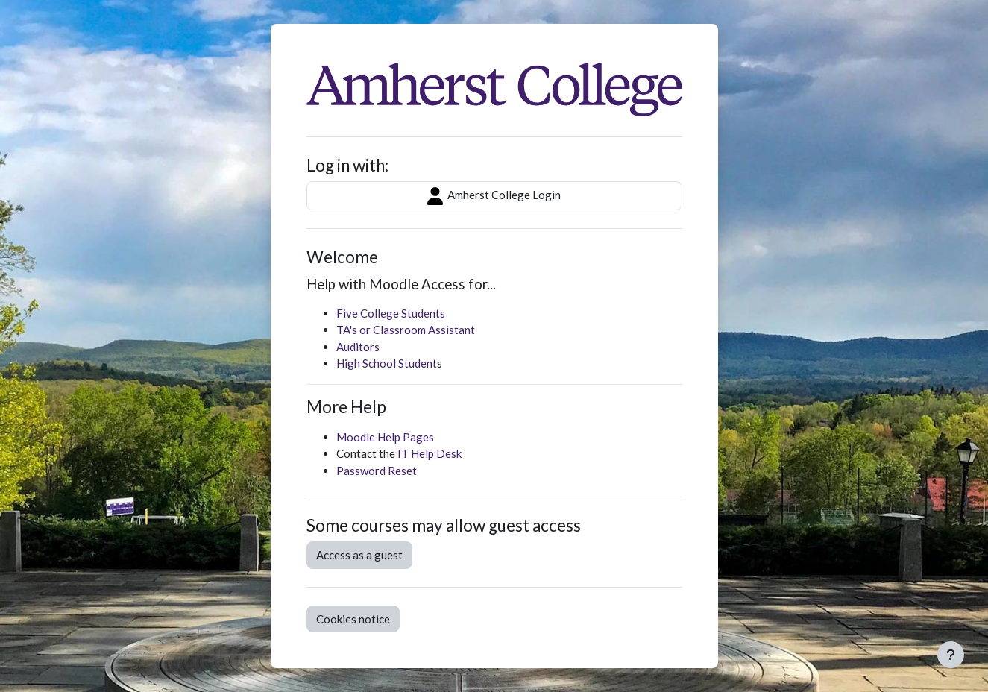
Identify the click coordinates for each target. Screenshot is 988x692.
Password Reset (376, 470)
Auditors (358, 346)
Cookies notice (353, 619)
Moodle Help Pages (385, 437)
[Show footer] (950, 654)
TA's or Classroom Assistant (405, 329)
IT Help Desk (429, 453)
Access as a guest (359, 555)
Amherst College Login (494, 196)
